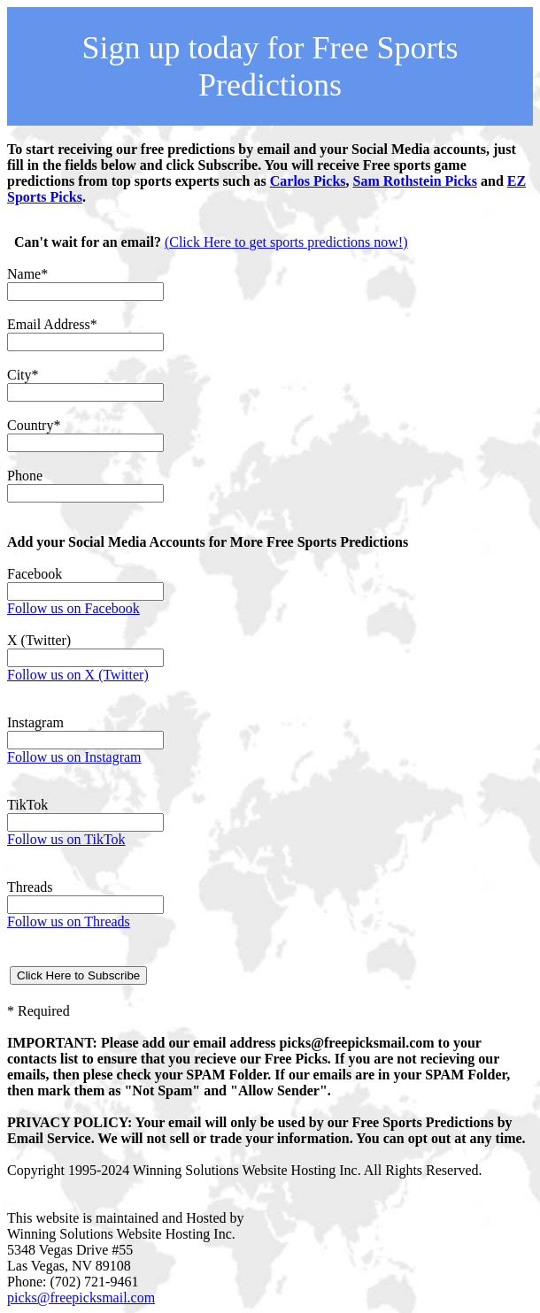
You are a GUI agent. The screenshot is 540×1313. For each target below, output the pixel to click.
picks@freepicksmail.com (81, 1297)
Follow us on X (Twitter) (78, 674)
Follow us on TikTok (66, 839)
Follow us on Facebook (73, 608)
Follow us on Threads (68, 921)
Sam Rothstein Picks (415, 180)
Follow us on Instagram (74, 756)
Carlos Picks (308, 180)
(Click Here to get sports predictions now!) (286, 242)
